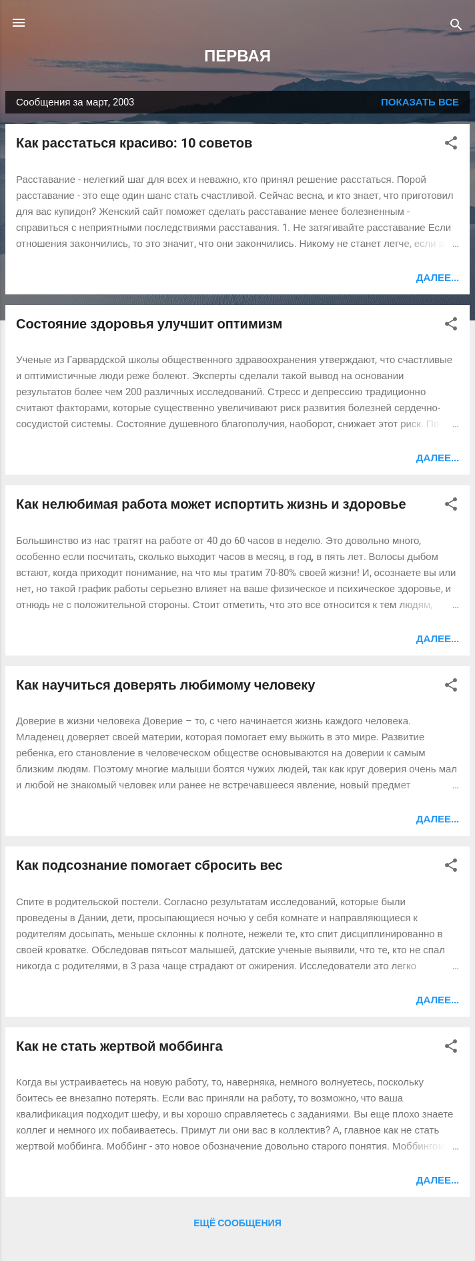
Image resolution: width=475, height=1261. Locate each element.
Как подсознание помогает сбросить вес (149, 865)
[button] (451, 145)
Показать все (420, 102)
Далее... (437, 278)
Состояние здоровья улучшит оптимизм (149, 324)
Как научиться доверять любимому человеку (165, 685)
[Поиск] (456, 27)
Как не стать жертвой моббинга (119, 1046)
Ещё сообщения (237, 1223)
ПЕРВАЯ (237, 56)
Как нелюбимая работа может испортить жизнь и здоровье (211, 504)
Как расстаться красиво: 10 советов (134, 143)
